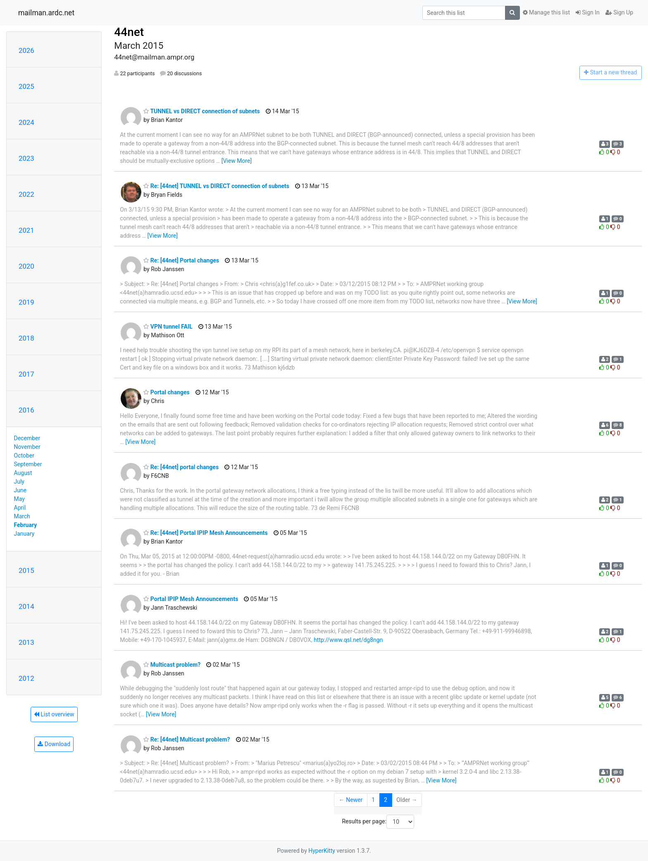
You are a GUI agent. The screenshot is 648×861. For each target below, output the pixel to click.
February (25, 525)
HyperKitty (321, 850)
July (19, 481)
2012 (26, 678)
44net (129, 32)
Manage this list (546, 12)
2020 (26, 266)
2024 (26, 122)
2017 (26, 374)
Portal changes (166, 392)
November (27, 447)
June (20, 490)
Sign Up (619, 12)
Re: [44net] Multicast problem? (186, 739)
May (19, 499)
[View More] (237, 160)
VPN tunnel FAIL (168, 326)
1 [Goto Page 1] (373, 800)
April (20, 507)
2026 (26, 50)
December (27, 438)
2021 (26, 230)
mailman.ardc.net (46, 13)
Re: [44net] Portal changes (181, 260)
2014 (26, 606)
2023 (26, 158)
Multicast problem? (171, 664)
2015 (26, 570)
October (24, 455)
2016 (26, 410)
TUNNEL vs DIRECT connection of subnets (201, 111)
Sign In (588, 12)
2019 (26, 302)
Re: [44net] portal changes (181, 467)
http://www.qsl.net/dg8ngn (348, 640)
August (23, 473)
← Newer (351, 800)
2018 (26, 338)
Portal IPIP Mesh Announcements (190, 599)
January (24, 533)
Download (54, 744)
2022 (26, 194)
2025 (26, 86)
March (22, 516)
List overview (54, 714)
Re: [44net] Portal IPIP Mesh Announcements (205, 532)
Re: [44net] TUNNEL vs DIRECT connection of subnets (216, 186)
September (28, 464)
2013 (26, 642)
